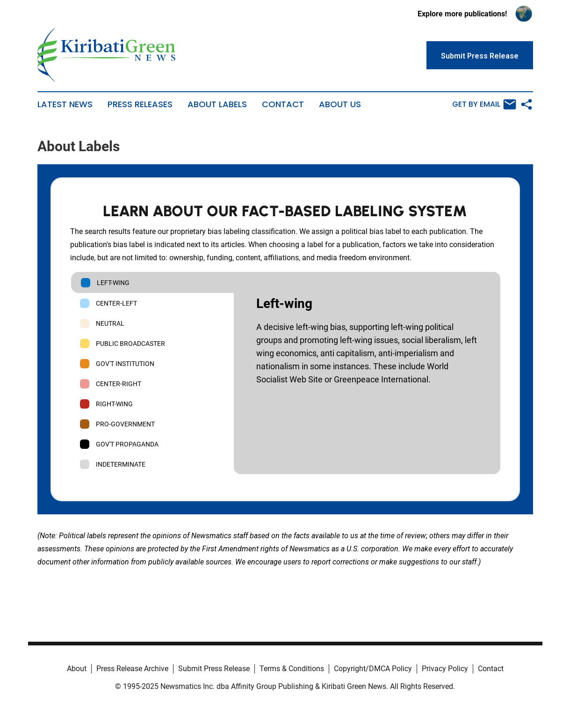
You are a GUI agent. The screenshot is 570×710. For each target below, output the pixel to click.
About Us (340, 104)
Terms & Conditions (292, 668)
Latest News (65, 104)
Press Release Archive (132, 668)
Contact (283, 104)
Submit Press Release (214, 668)
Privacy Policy (445, 668)
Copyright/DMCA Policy (373, 668)
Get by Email (484, 104)
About (77, 668)
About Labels (217, 104)
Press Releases (140, 104)
